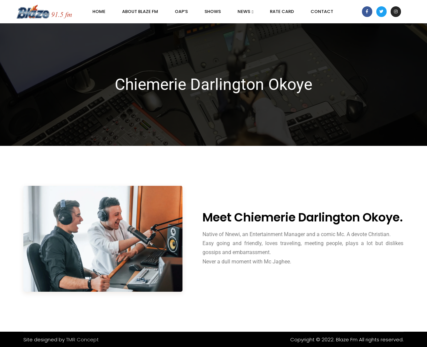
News (246, 11)
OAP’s (181, 11)
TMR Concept (82, 339)
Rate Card (282, 11)
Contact (322, 11)
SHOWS (212, 11)
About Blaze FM (140, 11)
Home (98, 11)
